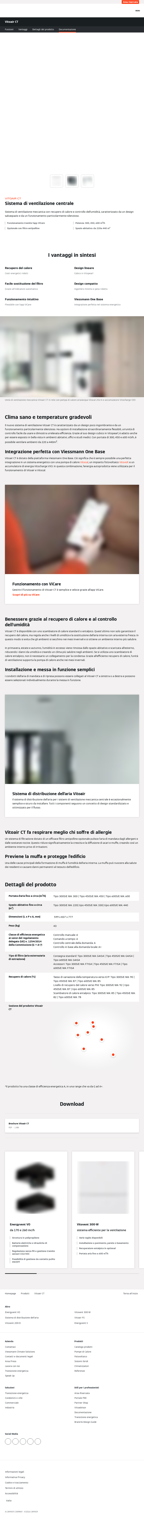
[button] (131, 1293)
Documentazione (67, 29)
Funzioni (9, 29)
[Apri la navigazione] (138, 10)
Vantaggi (22, 29)
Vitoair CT (39, 1293)
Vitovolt (124, 462)
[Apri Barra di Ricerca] (131, 10)
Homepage (10, 1293)
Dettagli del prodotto (43, 29)
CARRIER (34, 1512)
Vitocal (84, 462)
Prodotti (25, 1293)
